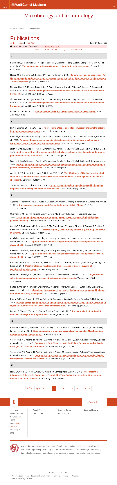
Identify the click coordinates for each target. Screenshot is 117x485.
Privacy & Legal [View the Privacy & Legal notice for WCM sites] (17, 476)
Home (12, 29)
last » (87, 388)
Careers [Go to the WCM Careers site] (57, 476)
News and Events (91, 410)
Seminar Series (64, 410)
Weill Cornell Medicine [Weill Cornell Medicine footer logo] (58, 462)
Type (27, 42)
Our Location (14, 402)
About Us (37, 410)
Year (33, 42)
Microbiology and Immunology (58, 15)
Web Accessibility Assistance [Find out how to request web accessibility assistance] (22, 478)
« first (30, 388)
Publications (63, 413)
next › (79, 388)
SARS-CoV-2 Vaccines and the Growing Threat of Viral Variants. (65, 111)
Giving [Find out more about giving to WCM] (65, 476)
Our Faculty (38, 413)
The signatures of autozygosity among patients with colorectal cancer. (56, 66)
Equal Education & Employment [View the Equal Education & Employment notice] (38, 476)
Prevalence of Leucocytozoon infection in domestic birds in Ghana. (51, 205)
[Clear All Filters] (52, 46)
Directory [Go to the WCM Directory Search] (75, 476)
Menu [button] (5, 7)
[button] (112, 4)
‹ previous (40, 388)
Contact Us (94, 402)
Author (13, 42)
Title (20, 42)
